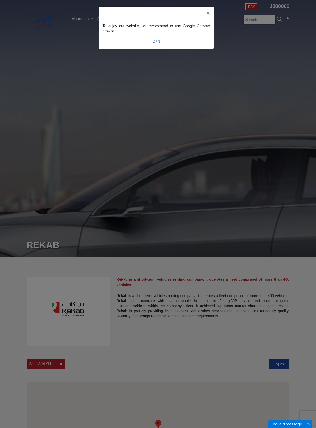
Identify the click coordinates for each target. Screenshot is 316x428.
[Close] (208, 13)
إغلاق (156, 41)
